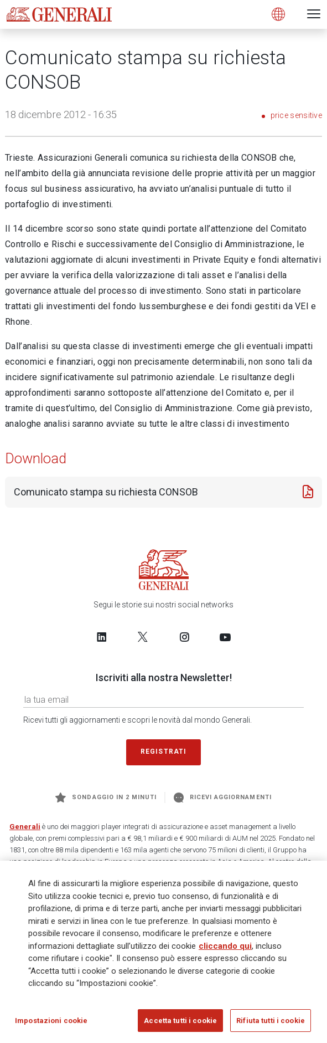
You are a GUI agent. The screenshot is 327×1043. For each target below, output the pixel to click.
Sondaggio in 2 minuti (106, 797)
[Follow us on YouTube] (225, 636)
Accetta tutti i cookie (180, 1024)
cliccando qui (225, 950)
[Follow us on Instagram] (184, 636)
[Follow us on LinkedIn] (102, 636)
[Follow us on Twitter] (142, 636)
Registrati (164, 751)
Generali (24, 826)
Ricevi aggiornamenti (223, 797)
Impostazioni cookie (51, 1024)
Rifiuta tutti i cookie (270, 1024)
